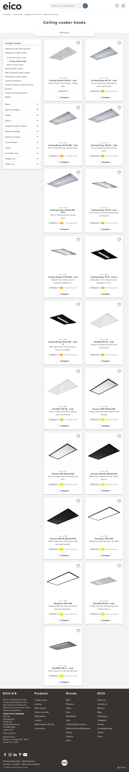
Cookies (17, 764)
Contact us (102, 704)
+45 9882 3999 (9, 727)
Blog (100, 712)
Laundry (38, 720)
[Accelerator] (13, 6)
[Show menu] (123, 5)
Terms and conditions (31, 764)
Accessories (40, 728)
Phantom (70, 704)
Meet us (101, 708)
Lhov (68, 720)
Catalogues (102, 716)
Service (101, 724)
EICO (68, 700)
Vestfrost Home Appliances (78, 728)
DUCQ (69, 732)
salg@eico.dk (8, 729)
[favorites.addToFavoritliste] (78, 43)
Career (100, 732)
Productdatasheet (112, 91)
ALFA (68, 740)
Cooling (38, 704)
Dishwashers (40, 716)
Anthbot (69, 736)
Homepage (7, 14)
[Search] (85, 5)
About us (101, 700)
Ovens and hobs (42, 712)
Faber (68, 708)
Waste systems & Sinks (44, 724)
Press (100, 736)
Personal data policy (12, 761)
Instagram (102, 720)
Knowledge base (105, 728)
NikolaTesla (71, 716)
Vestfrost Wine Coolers (76, 724)
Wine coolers (40, 708)
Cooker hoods (13, 43)
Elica (68, 712)
